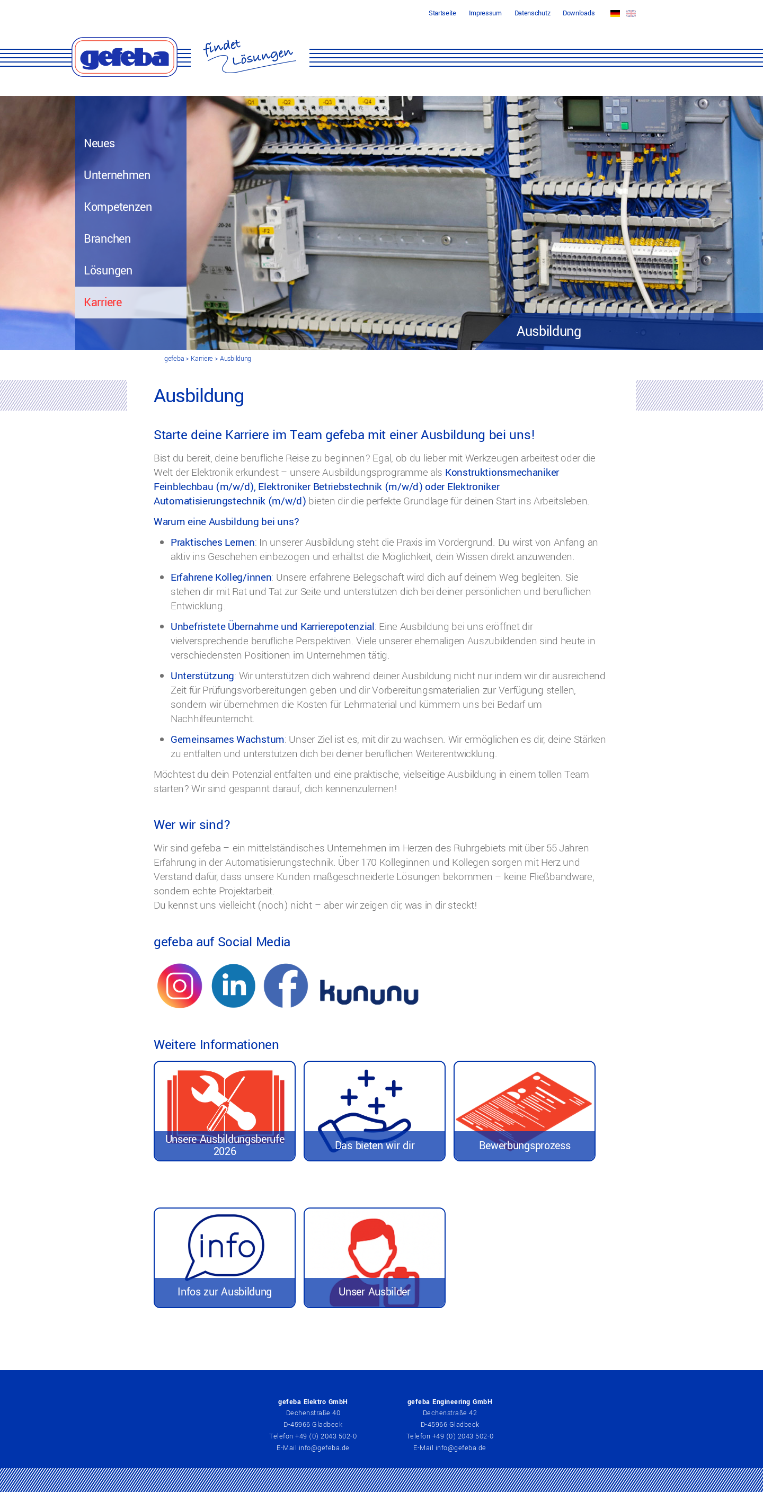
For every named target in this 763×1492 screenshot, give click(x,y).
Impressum (485, 13)
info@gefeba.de (324, 1448)
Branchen (107, 238)
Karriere (103, 302)
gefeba (174, 358)
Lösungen (108, 270)
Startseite (442, 13)
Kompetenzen (118, 207)
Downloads (579, 13)
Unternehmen (117, 175)
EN (631, 13)
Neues (99, 143)
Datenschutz (532, 13)
